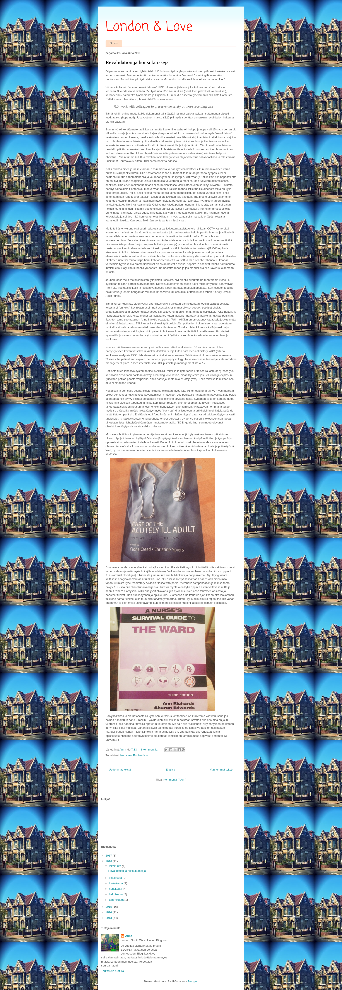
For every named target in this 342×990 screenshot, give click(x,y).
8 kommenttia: (149, 749)
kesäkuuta (116, 877)
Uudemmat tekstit (120, 769)
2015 (109, 906)
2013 (109, 917)
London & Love (149, 27)
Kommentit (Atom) (174, 779)
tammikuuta (117, 899)
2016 (109, 861)
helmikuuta (116, 894)
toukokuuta (116, 883)
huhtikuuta (116, 888)
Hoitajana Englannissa (134, 755)
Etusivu (113, 43)
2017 (109, 855)
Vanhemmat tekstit (221, 769)
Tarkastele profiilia (112, 971)
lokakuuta (115, 866)
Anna (128, 936)
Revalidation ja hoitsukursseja (137, 62)
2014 (109, 912)
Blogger (192, 981)
